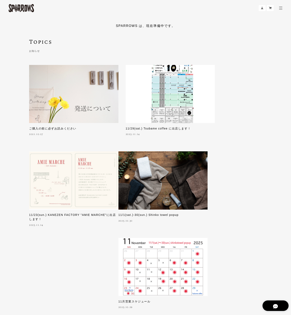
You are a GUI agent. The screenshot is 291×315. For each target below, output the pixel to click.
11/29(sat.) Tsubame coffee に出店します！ (142, 117)
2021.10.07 (36, 123)
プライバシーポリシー (61, 291)
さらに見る (145, 244)
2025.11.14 (116, 123)
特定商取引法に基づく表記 (92, 291)
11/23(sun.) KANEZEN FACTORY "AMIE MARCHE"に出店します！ (221, 119)
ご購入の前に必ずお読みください (52, 117)
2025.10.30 (36, 210)
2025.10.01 (197, 210)
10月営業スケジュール (206, 204)
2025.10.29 (116, 210)
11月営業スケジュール (125, 204)
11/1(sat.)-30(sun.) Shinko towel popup (59, 204)
